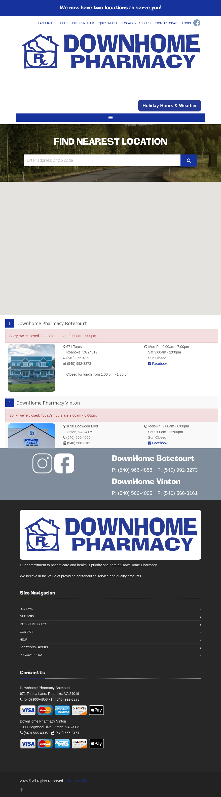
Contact (26, 631)
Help (64, 23)
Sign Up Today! (166, 23)
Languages (46, 23)
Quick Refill (108, 23)
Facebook (157, 364)
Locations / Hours (137, 23)
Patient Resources (34, 624)
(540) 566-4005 (78, 437)
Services (27, 616)
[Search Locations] (102, 160)
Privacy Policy (31, 654)
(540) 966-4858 (78, 358)
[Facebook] (196, 22)
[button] (109, 208)
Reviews (26, 608)
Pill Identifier (83, 23)
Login (186, 23)
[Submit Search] (188, 160)
